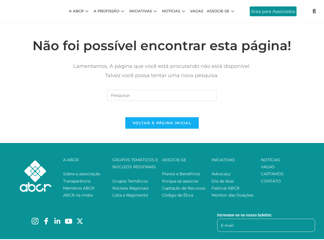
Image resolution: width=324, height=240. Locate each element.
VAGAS (196, 11)
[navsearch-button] (314, 11)
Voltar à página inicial (162, 123)
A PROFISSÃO (110, 11)
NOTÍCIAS (174, 11)
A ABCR (80, 11)
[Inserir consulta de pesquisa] (162, 95)
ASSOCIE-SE (220, 11)
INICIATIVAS (143, 11)
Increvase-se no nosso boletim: (244, 216)
